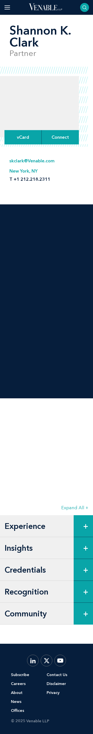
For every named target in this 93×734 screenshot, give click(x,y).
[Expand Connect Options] (60, 137)
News (16, 701)
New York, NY (23, 171)
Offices (17, 710)
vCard (23, 137)
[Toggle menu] (7, 7)
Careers (18, 683)
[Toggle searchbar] (84, 7)
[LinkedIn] (33, 660)
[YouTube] (60, 660)
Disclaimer (56, 683)
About (17, 692)
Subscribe (20, 674)
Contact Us (57, 674)
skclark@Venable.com (32, 161)
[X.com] (46, 660)
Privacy (53, 692)
